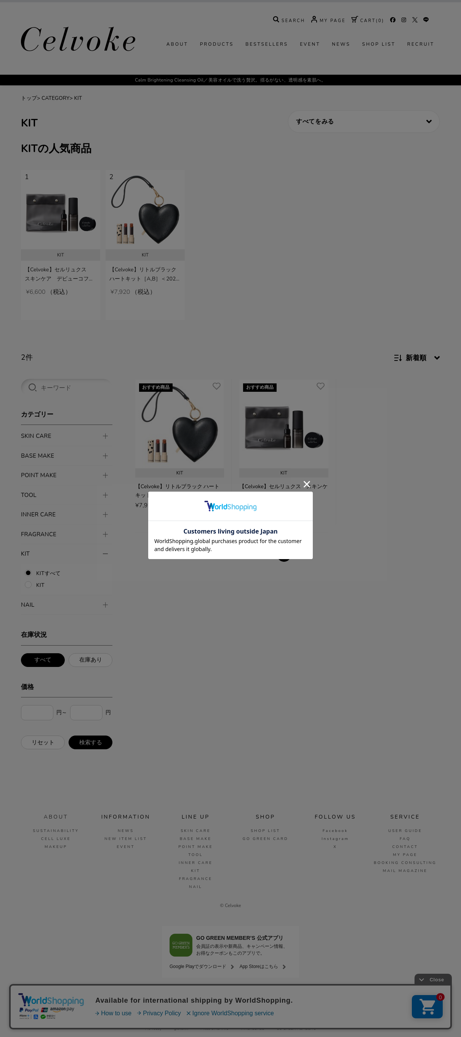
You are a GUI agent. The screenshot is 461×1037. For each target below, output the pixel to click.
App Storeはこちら (259, 966)
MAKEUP (56, 846)
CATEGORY (55, 121)
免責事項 (276, 998)
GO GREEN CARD (265, 838)
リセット (43, 742)
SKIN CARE (195, 830)
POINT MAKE (195, 846)
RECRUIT (420, 68)
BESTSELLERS (266, 68)
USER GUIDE (405, 830)
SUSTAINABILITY (56, 830)
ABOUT (177, 68)
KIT (78, 121)
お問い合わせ (395, 998)
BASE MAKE (195, 838)
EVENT (310, 68)
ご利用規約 (246, 998)
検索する (90, 742)
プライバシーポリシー (204, 998)
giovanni (181, 1028)
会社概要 (363, 998)
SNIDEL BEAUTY (185, 1019)
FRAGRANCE (195, 878)
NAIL (195, 886)
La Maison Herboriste (329, 1019)
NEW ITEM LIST (125, 838)
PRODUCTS (217, 68)
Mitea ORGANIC (215, 1028)
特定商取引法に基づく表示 (320, 998)
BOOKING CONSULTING (405, 862)
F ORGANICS (246, 1019)
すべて (42, 659)
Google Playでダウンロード (198, 966)
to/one (217, 1019)
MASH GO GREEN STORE (136, 1019)
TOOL (195, 854)
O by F (266, 1019)
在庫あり (90, 659)
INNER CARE (196, 862)
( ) (367, 44)
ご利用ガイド (107, 998)
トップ (29, 121)
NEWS (341, 68)
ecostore (291, 1019)
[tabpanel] (60, 261)
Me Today (153, 1028)
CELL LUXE (56, 838)
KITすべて (48, 573)
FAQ (405, 838)
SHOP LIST (378, 68)
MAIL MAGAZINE (405, 870)
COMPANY (163, 998)
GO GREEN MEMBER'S (296, 1028)
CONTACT (405, 846)
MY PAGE (405, 854)
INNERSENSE (252, 1028)
